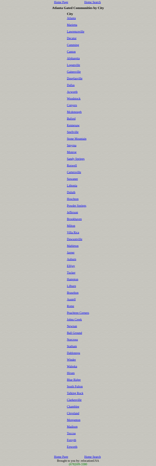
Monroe (71, 152)
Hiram (71, 373)
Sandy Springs (76, 158)
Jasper (70, 252)
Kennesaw (73, 125)
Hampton (72, 279)
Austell (71, 299)
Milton (71, 225)
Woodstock (74, 98)
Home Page (61, 2)
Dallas (71, 85)
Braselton (73, 292)
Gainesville (74, 71)
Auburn (71, 259)
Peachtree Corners (78, 312)
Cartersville (74, 172)
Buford (71, 118)
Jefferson (72, 212)
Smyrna (71, 145)
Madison (72, 426)
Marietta (72, 24)
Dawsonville (74, 239)
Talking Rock (75, 393)
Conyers (72, 105)
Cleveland (73, 413)
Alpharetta (73, 58)
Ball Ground (74, 333)
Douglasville (74, 78)
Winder (71, 359)
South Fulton (75, 386)
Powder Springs (76, 205)
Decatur (71, 38)
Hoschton (73, 199)
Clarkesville (74, 399)
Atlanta (71, 18)
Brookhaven (74, 219)
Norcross (72, 339)
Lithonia (72, 185)
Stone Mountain (76, 138)
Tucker (71, 272)
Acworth (72, 91)
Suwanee (72, 178)
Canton (71, 51)
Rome (70, 306)
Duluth (71, 192)
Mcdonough (74, 112)
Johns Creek (74, 319)
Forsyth (71, 440)
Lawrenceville (75, 31)
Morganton (73, 420)
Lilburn (71, 286)
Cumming (73, 45)
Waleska (72, 366)
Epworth (72, 446)
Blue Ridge (74, 379)
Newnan (72, 326)
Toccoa (71, 433)
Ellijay (71, 266)
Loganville (73, 65)
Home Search (92, 2)
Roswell (72, 165)
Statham (72, 346)
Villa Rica (73, 232)
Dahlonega (73, 353)
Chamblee (73, 406)
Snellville (73, 132)
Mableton (73, 245)
